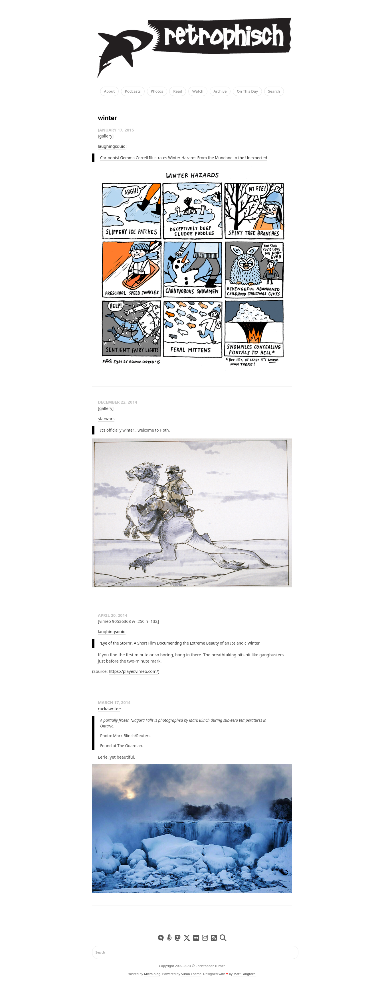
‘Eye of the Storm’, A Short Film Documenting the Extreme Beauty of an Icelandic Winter (180, 643)
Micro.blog (152, 974)
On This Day (247, 91)
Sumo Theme (191, 974)
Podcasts (133, 91)
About (109, 91)
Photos (157, 91)
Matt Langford (244, 974)
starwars (106, 418)
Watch (197, 91)
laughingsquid (112, 146)
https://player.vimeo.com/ (133, 671)
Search (274, 91)
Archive (220, 91)
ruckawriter (109, 708)
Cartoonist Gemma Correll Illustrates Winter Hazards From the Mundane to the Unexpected (183, 157)
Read (177, 91)
